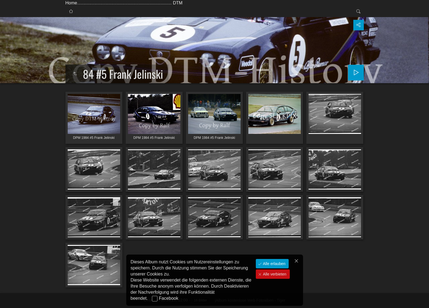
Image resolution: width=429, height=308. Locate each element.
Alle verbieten (274, 274)
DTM (178, 3)
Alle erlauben (274, 263)
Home (71, 3)
